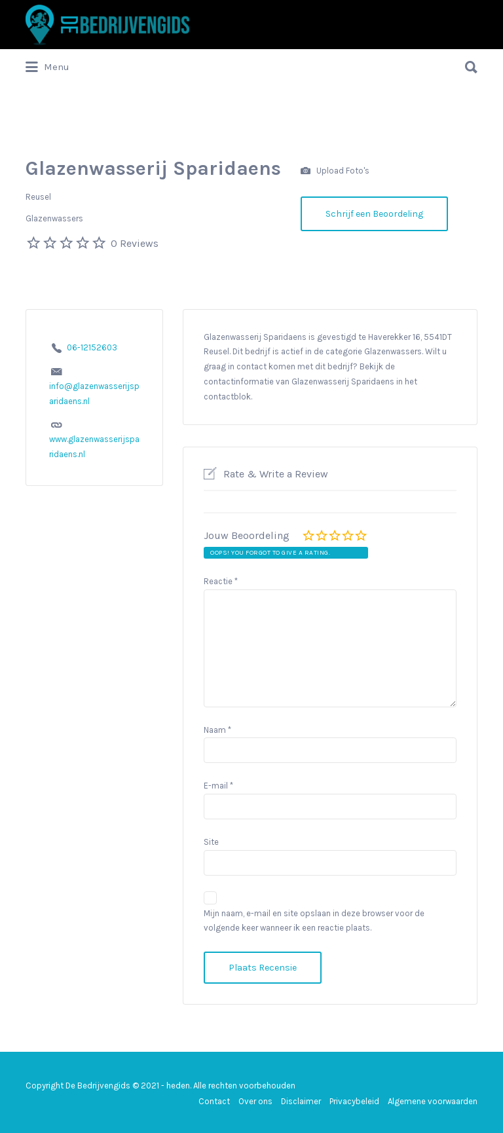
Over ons (255, 1101)
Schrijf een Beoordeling (374, 213)
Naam (217, 730)
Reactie (221, 581)
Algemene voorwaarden (432, 1101)
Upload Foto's (335, 171)
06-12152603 (92, 347)
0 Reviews (134, 243)
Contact (214, 1101)
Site (211, 842)
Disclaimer (301, 1101)
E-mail (218, 785)
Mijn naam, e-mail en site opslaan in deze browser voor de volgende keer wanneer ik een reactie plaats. (314, 920)
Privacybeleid (354, 1101)
